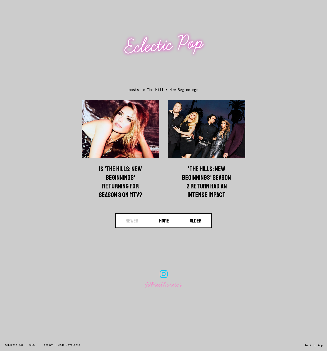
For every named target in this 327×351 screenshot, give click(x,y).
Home (164, 221)
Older (195, 221)
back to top (314, 345)
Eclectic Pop (164, 44)
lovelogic (73, 344)
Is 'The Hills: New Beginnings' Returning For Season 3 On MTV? (120, 182)
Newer (132, 221)
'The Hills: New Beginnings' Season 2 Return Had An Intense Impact (206, 182)
